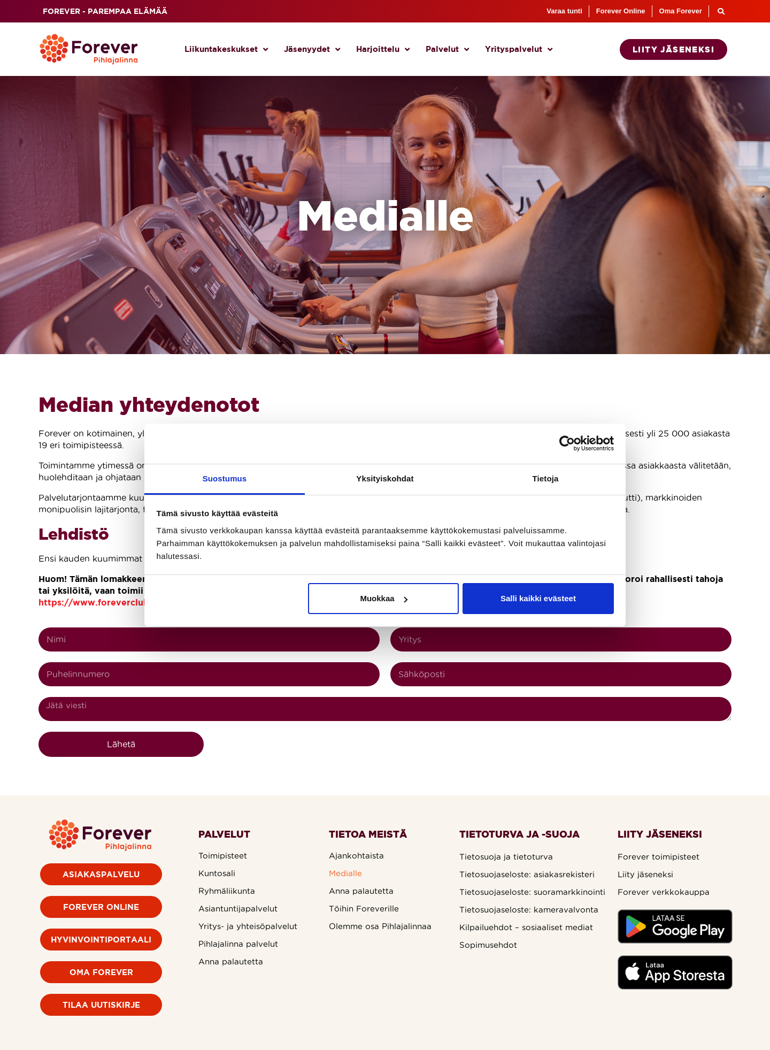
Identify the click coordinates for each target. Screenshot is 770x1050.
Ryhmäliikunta (226, 890)
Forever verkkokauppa (664, 891)
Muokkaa (383, 598)
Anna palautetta (230, 961)
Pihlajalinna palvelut (238, 943)
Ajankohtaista (356, 855)
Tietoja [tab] (546, 478)
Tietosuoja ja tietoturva (506, 856)
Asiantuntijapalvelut (238, 908)
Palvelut (447, 49)
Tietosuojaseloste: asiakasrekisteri (527, 874)
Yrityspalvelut (518, 49)
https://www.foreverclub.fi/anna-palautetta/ (136, 602)
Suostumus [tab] (225, 478)
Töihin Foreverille (364, 908)
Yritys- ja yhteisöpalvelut (247, 926)
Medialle (345, 873)
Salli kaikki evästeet (538, 598)
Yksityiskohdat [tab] (384, 478)
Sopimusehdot (488, 944)
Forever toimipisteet (658, 856)
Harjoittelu (383, 49)
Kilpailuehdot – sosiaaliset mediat (526, 927)
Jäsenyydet (312, 49)
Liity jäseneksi (645, 874)
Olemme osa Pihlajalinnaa (380, 926)
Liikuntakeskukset (226, 49)
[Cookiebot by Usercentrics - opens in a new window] (567, 443)
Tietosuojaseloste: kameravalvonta (528, 909)
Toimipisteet (222, 855)
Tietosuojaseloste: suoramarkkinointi (532, 891)
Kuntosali (216, 873)
